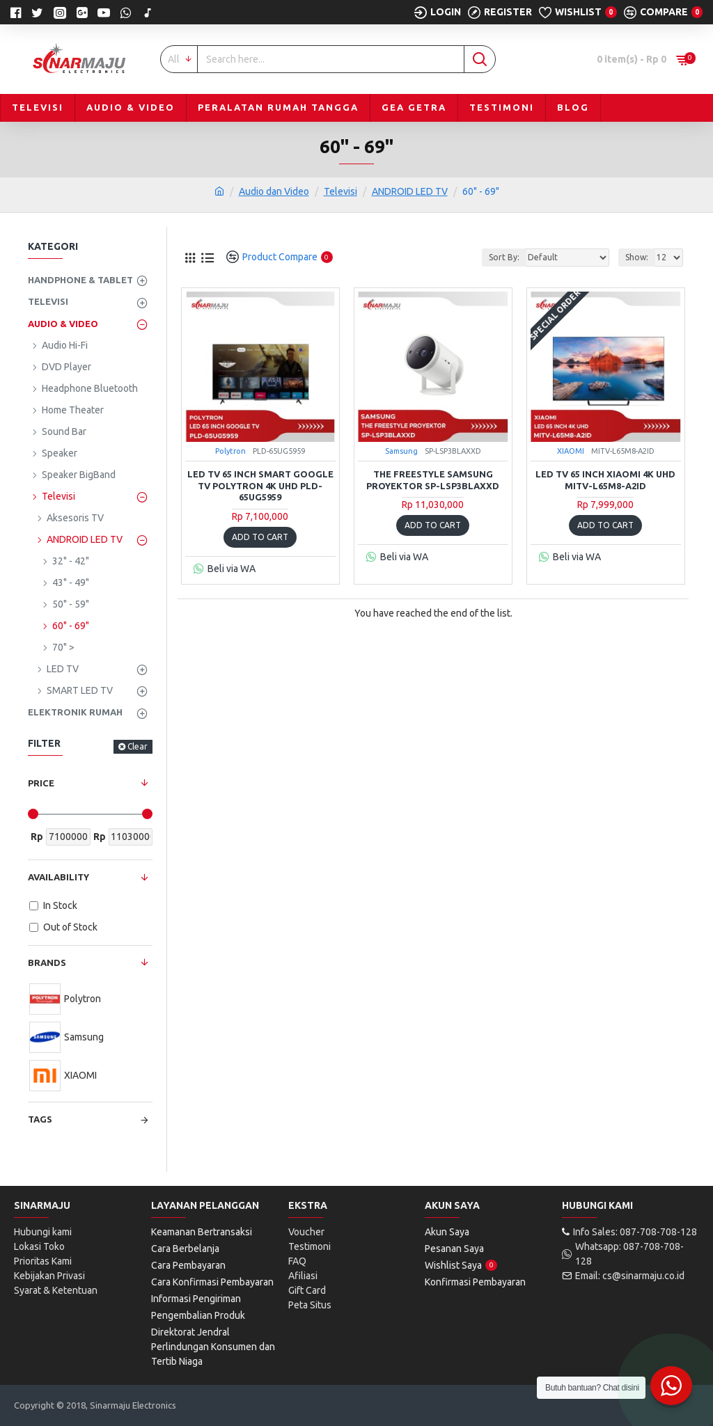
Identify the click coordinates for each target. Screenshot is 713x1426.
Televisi (340, 191)
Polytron (230, 451)
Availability (58, 877)
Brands (47, 962)
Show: (636, 257)
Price (41, 783)
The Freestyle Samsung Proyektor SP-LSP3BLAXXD (432, 480)
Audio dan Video (274, 191)
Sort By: (504, 257)
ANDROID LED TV (410, 191)
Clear (137, 746)
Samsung (401, 451)
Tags (40, 1119)
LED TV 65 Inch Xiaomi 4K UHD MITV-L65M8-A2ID (605, 480)
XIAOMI (570, 451)
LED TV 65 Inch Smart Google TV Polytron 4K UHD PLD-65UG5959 (260, 485)
